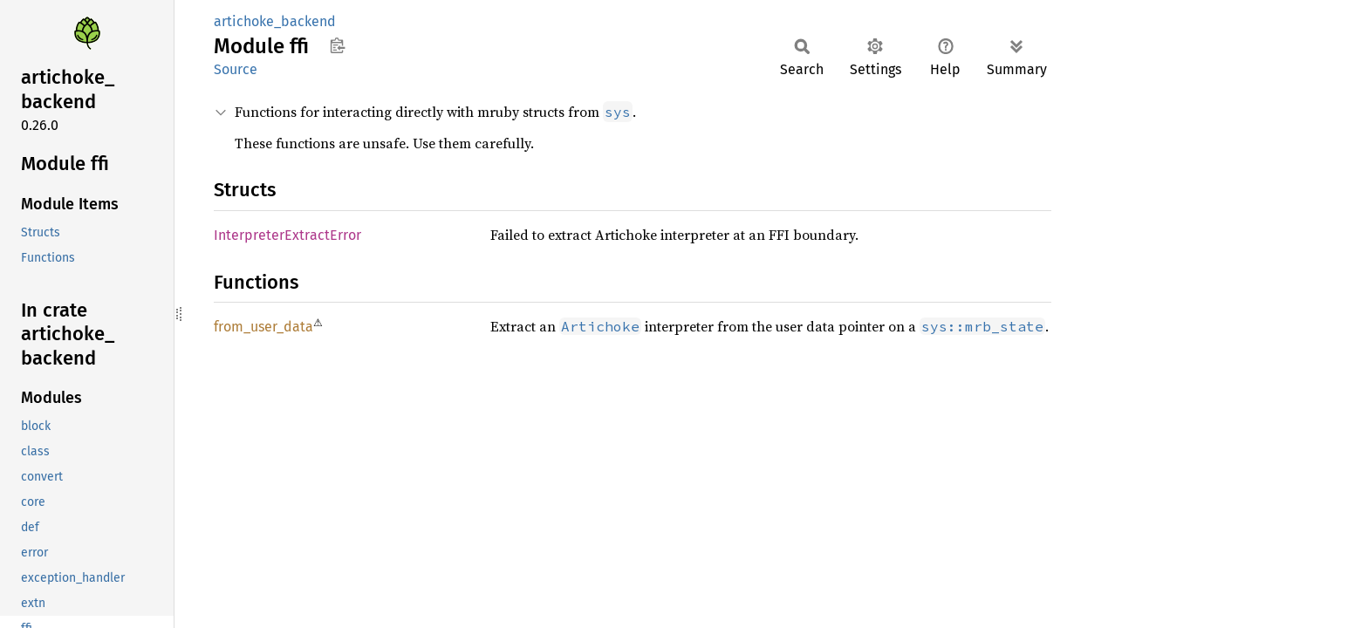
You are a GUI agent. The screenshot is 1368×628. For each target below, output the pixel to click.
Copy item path (337, 45)
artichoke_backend (275, 21)
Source (235, 69)
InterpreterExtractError (287, 235)
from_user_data (263, 326)
